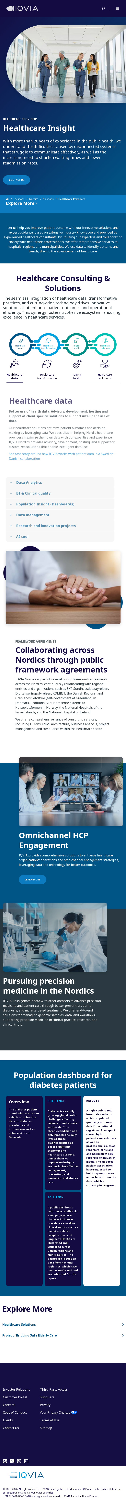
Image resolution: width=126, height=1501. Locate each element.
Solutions (48, 199)
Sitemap (46, 1428)
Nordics (33, 199)
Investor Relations (16, 1389)
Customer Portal (15, 1397)
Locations (19, 199)
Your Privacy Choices (55, 1412)
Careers (9, 1405)
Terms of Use (50, 1420)
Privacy (45, 1405)
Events (8, 1420)
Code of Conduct (15, 1412)
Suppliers (47, 1397)
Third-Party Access (54, 1389)
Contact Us (11, 1428)
